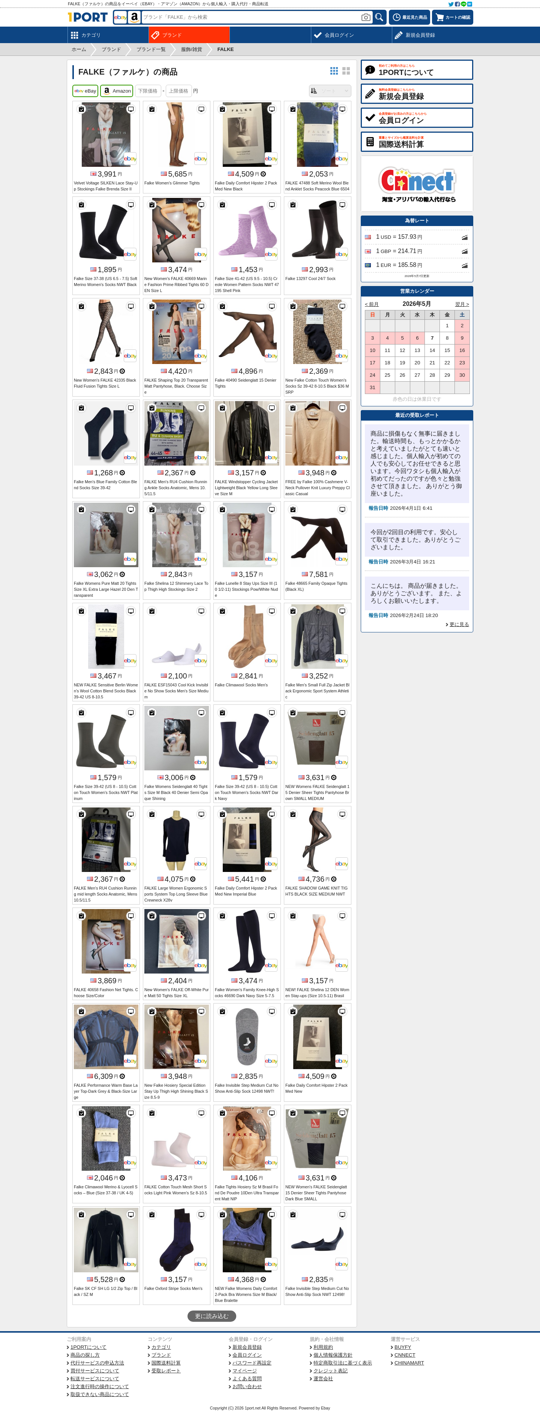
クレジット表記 (331, 1371)
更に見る (459, 624)
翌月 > (462, 304)
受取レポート (166, 1371)
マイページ (244, 1371)
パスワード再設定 (252, 1363)
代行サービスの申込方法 (97, 1363)
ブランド (161, 1355)
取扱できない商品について (99, 1394)
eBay (85, 91)
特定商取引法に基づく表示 (343, 1363)
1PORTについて (88, 1347)
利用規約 (323, 1347)
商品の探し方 (85, 1355)
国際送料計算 (166, 1363)
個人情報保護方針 (333, 1355)
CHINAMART (409, 1363)
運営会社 (323, 1378)
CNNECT (405, 1355)
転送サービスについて (94, 1378)
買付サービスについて (94, 1371)
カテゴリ (161, 1347)
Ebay (325, 1408)
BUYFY (402, 1347)
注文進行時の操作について (99, 1386)
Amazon (116, 91)
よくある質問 (247, 1378)
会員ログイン (247, 1355)
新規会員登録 (247, 1347)
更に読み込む (212, 1316)
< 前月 (372, 304)
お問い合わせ (247, 1386)
